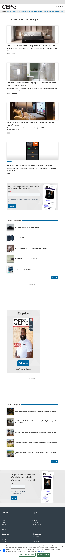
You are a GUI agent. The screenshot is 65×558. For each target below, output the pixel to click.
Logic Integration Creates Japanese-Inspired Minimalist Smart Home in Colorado (36, 424)
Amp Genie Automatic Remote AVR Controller (27, 227)
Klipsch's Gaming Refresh (13, 11)
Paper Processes (25, 11)
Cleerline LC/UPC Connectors (23, 269)
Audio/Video (35, 503)
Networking (35, 497)
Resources (4, 505)
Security (34, 508)
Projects (3, 503)
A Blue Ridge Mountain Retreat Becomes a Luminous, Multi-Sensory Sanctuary (36, 392)
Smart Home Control (37, 501)
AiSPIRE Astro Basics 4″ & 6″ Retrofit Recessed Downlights (31, 248)
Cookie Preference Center (27, 554)
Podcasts (4, 510)
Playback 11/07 (59, 11)
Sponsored (4, 508)
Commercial (35, 499)
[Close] (62, 546)
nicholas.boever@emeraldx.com (40, 531)
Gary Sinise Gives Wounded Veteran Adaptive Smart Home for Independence (35, 413)
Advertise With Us (6, 518)
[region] (32, 550)
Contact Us (35, 533)
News (8, 53)
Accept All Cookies (43, 554)
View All (55, 277)
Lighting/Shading (36, 505)
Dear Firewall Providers (36, 11)
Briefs (3, 499)
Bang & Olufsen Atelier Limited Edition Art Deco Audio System (32, 258)
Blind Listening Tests (49, 11)
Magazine (4, 522)
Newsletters (4, 525)
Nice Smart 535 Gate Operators (23, 237)
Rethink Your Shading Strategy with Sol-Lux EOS (29, 165)
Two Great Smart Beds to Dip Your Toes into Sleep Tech (32, 45)
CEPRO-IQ (4, 527)
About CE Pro (5, 520)
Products (4, 501)
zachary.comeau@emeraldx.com (40, 524)
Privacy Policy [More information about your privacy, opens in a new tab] (42, 551)
